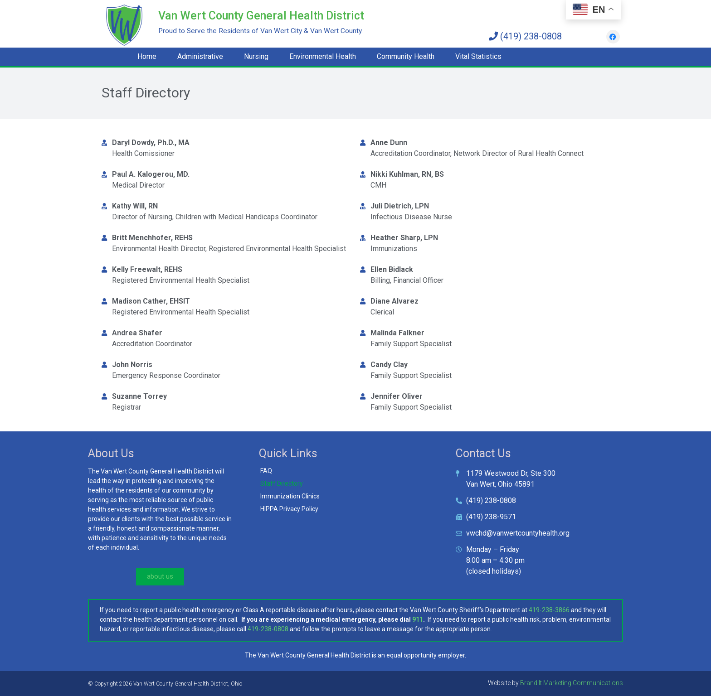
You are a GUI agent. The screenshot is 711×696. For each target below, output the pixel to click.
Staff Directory (281, 483)
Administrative (200, 56)
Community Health (405, 56)
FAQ (266, 470)
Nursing (256, 56)
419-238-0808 (268, 629)
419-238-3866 (549, 610)
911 (417, 619)
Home (146, 56)
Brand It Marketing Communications (571, 682)
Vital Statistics (478, 56)
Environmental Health (322, 56)
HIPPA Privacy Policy (289, 508)
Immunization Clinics (290, 496)
